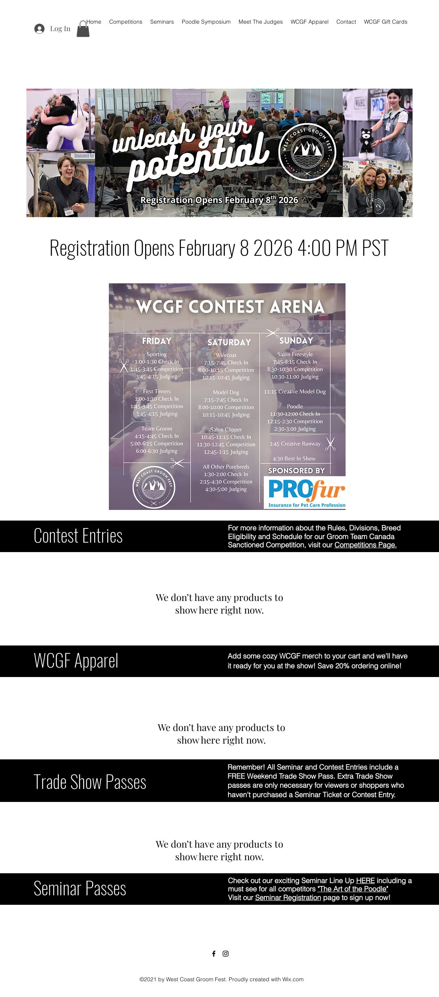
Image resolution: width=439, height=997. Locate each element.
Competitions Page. (365, 544)
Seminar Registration (288, 897)
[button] (83, 28)
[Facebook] (214, 954)
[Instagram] (226, 954)
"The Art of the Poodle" (353, 888)
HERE (365, 880)
